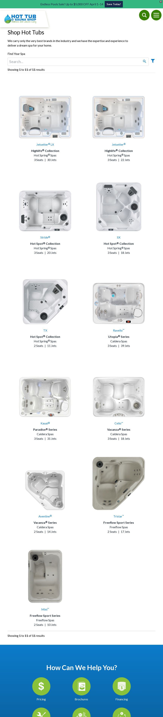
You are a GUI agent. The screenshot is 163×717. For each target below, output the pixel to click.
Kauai (45, 423)
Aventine (45, 516)
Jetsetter (118, 144)
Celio (119, 423)
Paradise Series (45, 429)
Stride (45, 237)
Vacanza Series (118, 429)
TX (45, 330)
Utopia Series (118, 336)
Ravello (118, 330)
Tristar (118, 516)
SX (118, 237)
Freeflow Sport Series (118, 522)
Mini (45, 609)
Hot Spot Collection (45, 243)
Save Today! (114, 4)
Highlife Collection (45, 150)
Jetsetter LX (45, 144)
